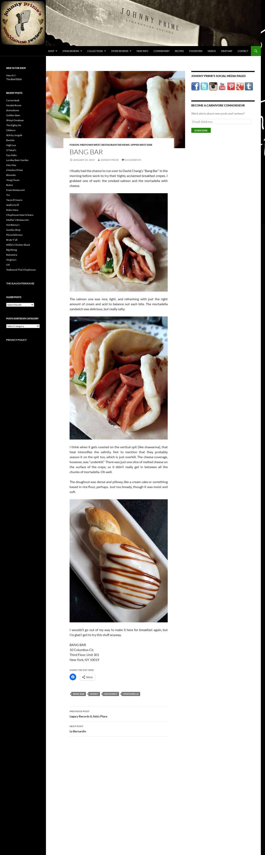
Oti (8, 264)
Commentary (162, 51)
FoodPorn (195, 51)
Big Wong (11, 249)
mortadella (131, 694)
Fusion (74, 144)
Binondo (11, 175)
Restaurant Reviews (115, 144)
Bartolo (10, 140)
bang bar (78, 694)
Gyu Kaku (11, 155)
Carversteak (12, 100)
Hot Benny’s (12, 224)
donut (94, 694)
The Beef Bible (14, 79)
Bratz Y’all (11, 239)
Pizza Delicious (14, 234)
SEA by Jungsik (14, 135)
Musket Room (13, 105)
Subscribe (201, 130)
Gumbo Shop (13, 229)
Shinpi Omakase (15, 120)
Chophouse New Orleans (19, 214)
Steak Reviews (71, 51)
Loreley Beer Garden (17, 160)
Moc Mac (11, 165)
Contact (243, 51)
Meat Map (226, 51)
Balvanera (11, 254)
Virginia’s (11, 259)
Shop (51, 51)
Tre (8, 195)
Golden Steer (13, 115)
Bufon (9, 185)
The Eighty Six (13, 125)
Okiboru (11, 130)
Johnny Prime (109, 159)
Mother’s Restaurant (17, 219)
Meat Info (142, 51)
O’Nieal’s (11, 150)
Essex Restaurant (15, 190)
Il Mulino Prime (14, 170)
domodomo (12, 110)
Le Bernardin (119, 728)
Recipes (179, 51)
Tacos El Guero (14, 200)
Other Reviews (119, 51)
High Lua (11, 145)
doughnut (111, 694)
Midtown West (90, 144)
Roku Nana (12, 209)
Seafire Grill (12, 204)
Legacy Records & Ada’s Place (119, 713)
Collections (95, 51)
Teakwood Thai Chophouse (21, 269)
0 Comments (133, 159)
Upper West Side (141, 144)
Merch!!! (11, 75)
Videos (212, 51)
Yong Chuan (12, 180)
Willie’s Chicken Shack (18, 244)
